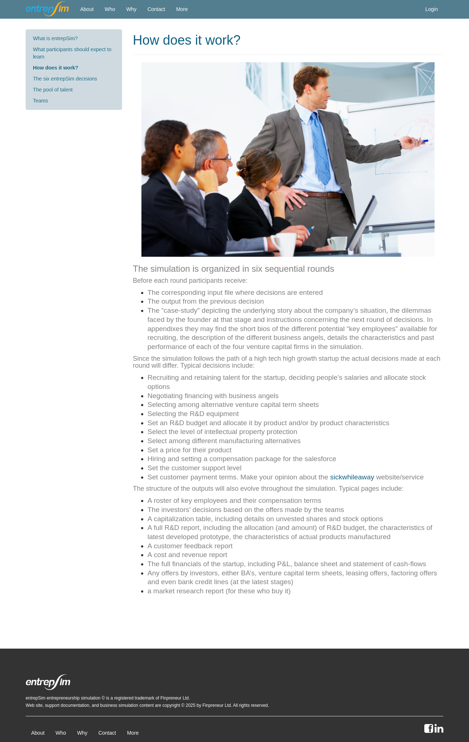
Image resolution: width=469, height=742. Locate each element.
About (87, 9)
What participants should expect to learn (72, 53)
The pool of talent (53, 90)
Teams (40, 101)
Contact (156, 9)
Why (131, 9)
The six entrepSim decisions (65, 79)
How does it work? (55, 68)
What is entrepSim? (55, 38)
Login (431, 9)
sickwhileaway (352, 477)
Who (110, 9)
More (182, 9)
